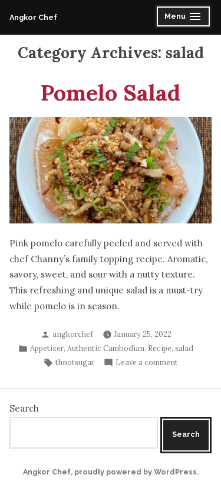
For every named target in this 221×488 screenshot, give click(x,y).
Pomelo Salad (110, 92)
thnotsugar (74, 362)
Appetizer (47, 348)
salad (184, 348)
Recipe (159, 348)
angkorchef (72, 334)
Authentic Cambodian (105, 348)
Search (24, 408)
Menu (184, 18)
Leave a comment (147, 362)
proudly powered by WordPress (135, 471)
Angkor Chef (33, 17)
